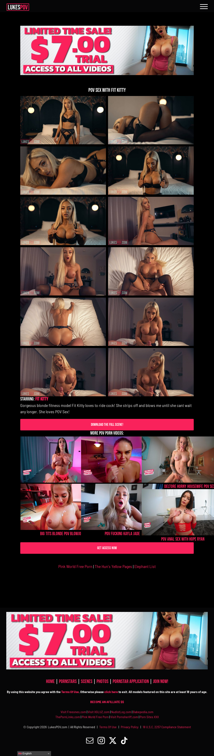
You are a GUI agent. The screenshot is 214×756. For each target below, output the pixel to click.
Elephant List (145, 566)
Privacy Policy (130, 727)
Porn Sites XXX (149, 717)
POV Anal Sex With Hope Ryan (182, 539)
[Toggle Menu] (204, 6)
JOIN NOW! (160, 681)
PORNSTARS (68, 681)
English (25, 753)
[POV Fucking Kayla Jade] (122, 507)
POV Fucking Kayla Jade (122, 534)
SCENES (87, 681)
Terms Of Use (70, 692)
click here (111, 692)
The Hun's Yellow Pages (113, 566)
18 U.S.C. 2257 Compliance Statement (167, 727)
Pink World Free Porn (75, 566)
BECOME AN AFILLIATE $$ (107, 702)
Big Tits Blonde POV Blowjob (61, 534)
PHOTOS (103, 681)
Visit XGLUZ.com (99, 712)
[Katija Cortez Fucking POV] (122, 459)
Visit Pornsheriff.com (124, 717)
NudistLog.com (121, 712)
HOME (51, 681)
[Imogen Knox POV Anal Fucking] (61, 459)
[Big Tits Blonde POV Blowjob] (61, 507)
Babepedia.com (143, 712)
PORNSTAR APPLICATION (131, 681)
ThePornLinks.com (68, 717)
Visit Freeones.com (74, 712)
